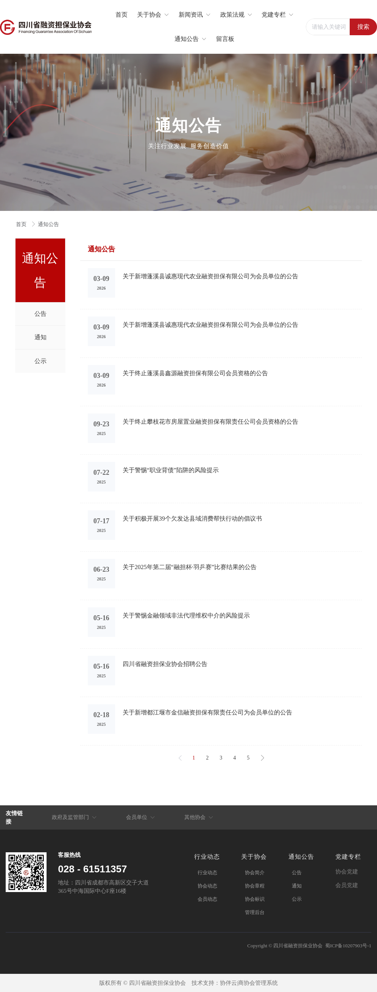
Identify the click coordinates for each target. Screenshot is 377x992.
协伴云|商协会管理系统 (249, 983)
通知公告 (48, 224)
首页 (22, 224)
